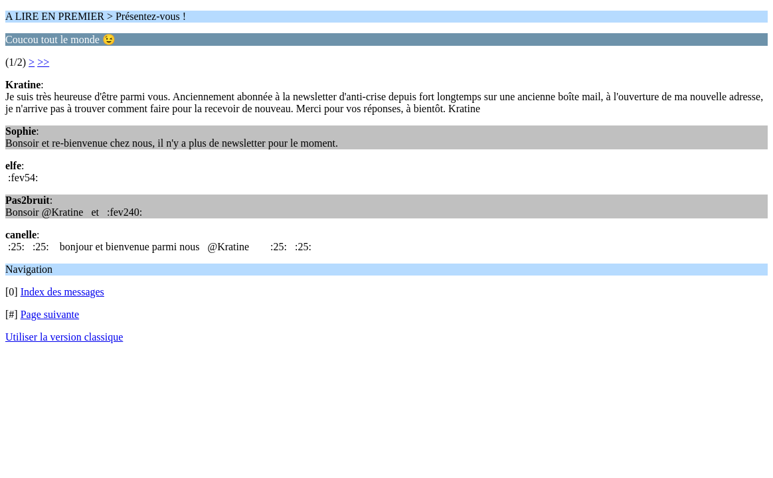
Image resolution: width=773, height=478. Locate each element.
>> (43, 62)
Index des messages (62, 291)
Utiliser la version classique (64, 337)
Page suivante (50, 314)
